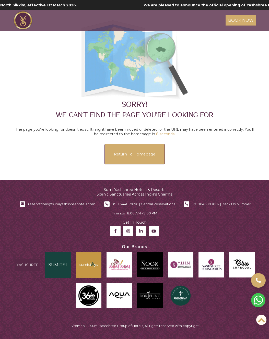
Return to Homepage (134, 154)
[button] (258, 280)
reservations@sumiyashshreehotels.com (61, 204)
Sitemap (78, 326)
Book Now (241, 20)
